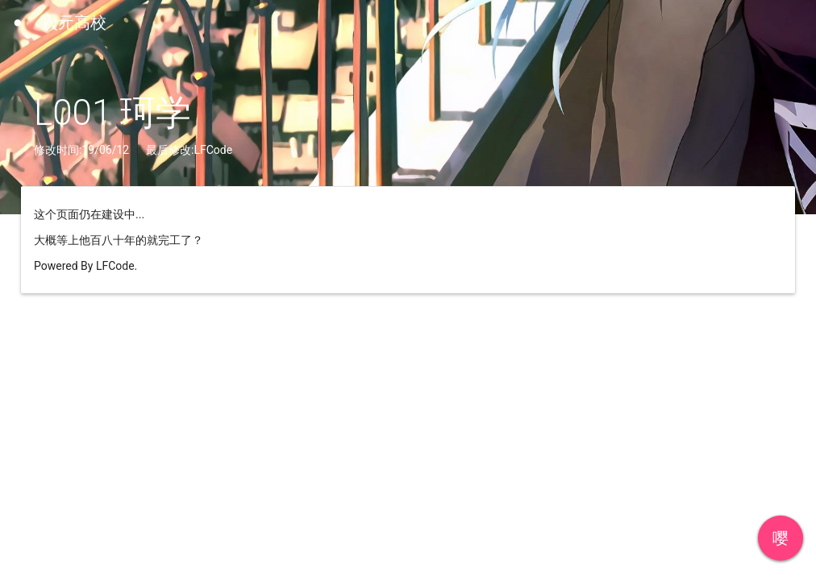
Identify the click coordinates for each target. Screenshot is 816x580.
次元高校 (74, 22)
